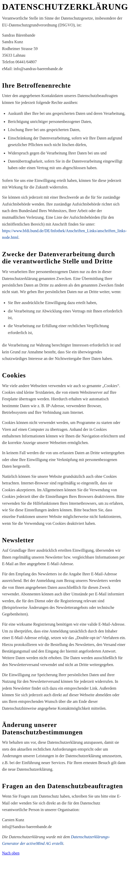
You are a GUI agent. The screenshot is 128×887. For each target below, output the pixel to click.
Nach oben (11, 853)
